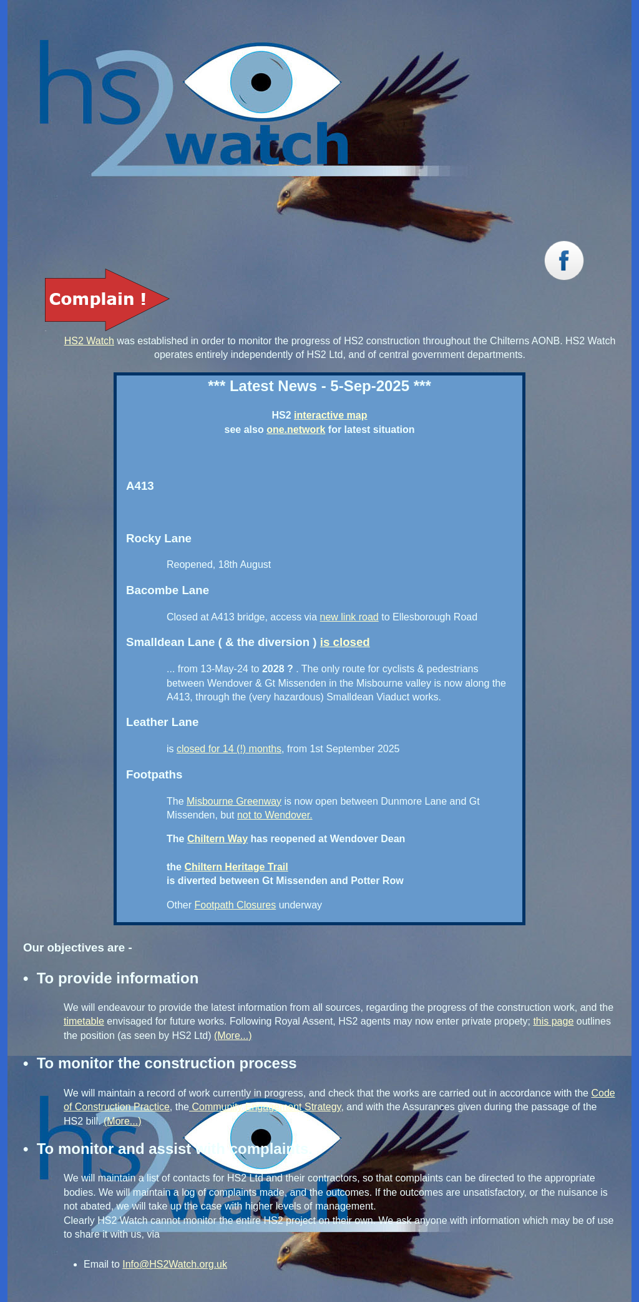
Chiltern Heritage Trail (236, 867)
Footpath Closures (235, 905)
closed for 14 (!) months (229, 748)
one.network (295, 429)
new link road (349, 617)
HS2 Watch (89, 340)
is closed (345, 642)
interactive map (330, 415)
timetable (84, 1021)
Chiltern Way (217, 838)
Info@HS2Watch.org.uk (174, 1264)
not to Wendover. (275, 815)
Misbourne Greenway (234, 801)
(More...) (232, 1035)
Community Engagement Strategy (265, 1106)
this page (553, 1021)
